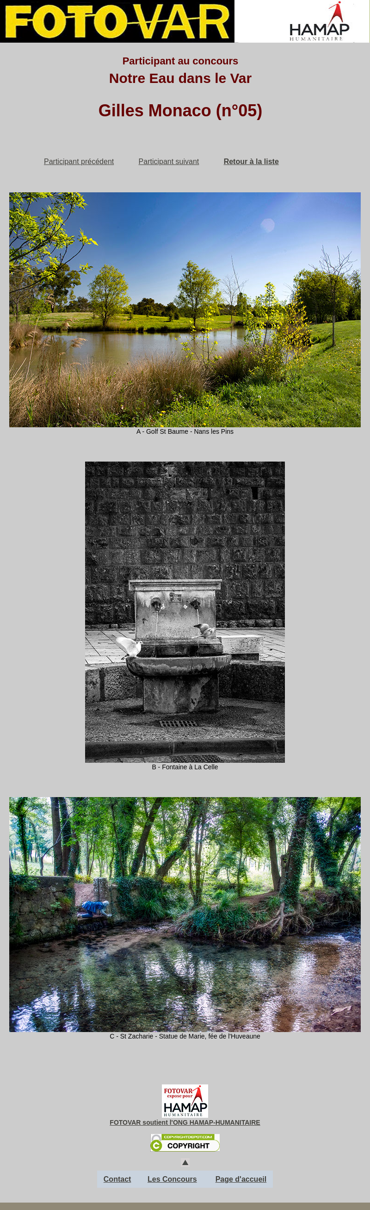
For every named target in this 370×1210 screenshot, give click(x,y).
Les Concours (172, 1179)
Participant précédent (79, 161)
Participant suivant (169, 161)
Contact (117, 1179)
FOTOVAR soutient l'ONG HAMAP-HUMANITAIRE (185, 1122)
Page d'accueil (241, 1179)
